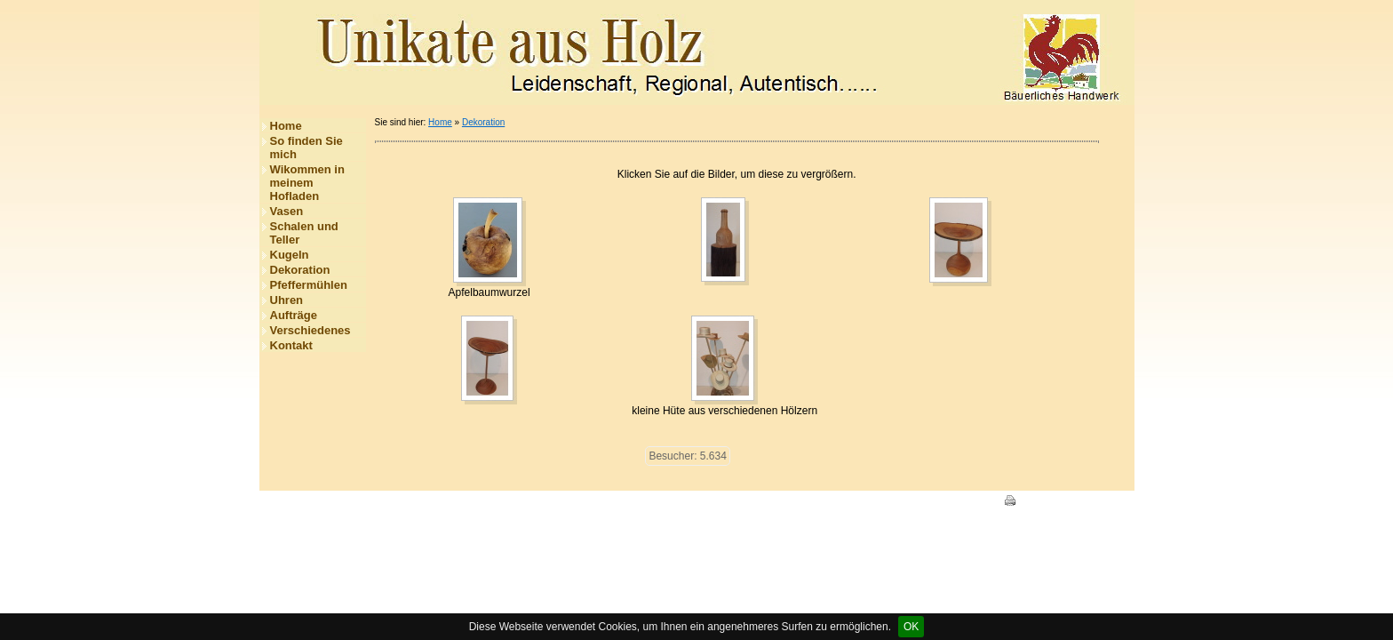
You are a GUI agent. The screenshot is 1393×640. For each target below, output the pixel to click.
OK (911, 626)
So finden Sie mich (306, 147)
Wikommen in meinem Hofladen (307, 183)
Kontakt (291, 345)
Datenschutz (441, 502)
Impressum (376, 502)
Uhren (287, 300)
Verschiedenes (310, 330)
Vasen (287, 211)
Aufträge (293, 315)
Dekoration (300, 269)
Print (1022, 502)
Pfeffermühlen (308, 285)
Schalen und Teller (304, 233)
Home (286, 125)
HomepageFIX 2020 (942, 502)
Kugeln (289, 254)
